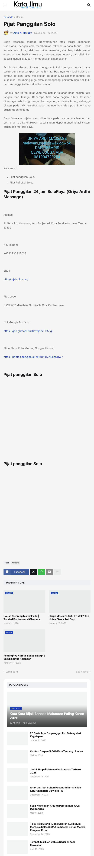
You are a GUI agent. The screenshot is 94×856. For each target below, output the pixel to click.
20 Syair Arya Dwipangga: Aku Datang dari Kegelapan (55, 735)
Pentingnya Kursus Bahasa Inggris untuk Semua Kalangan (24, 657)
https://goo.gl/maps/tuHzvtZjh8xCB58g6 (28, 331)
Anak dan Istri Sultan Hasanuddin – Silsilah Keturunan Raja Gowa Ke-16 (55, 789)
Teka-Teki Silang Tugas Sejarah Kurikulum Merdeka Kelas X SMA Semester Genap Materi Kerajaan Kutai (57, 827)
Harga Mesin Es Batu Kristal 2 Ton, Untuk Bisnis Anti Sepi (69, 617)
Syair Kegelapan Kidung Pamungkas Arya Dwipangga (55, 807)
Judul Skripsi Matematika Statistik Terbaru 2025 (55, 771)
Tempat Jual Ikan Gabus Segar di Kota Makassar (52, 843)
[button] (5, 5)
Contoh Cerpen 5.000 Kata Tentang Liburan (56, 751)
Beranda (8, 17)
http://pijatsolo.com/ (16, 279)
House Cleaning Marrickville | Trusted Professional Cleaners (22, 617)
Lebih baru (11, 671)
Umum (19, 17)
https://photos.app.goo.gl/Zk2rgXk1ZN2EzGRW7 (33, 357)
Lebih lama (82, 671)
